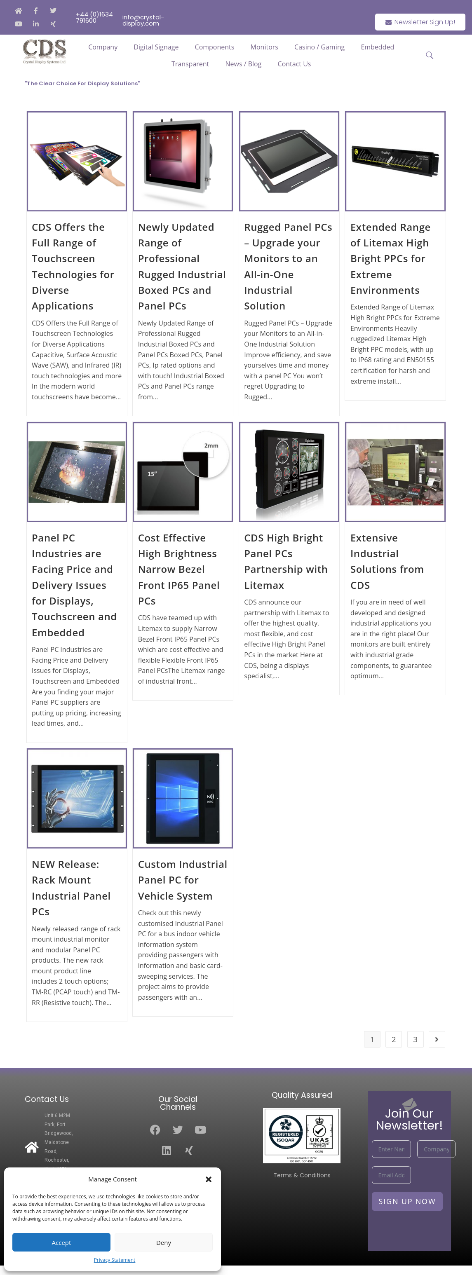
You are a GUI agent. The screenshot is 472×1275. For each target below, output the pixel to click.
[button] (208, 1179)
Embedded (377, 47)
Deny (163, 1242)
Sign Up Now (407, 1201)
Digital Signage (156, 47)
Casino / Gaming (319, 47)
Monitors (264, 47)
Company (102, 47)
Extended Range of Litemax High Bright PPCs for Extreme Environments (390, 258)
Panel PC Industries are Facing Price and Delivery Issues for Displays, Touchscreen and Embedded (74, 585)
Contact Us (294, 63)
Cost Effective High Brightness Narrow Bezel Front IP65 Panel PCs (179, 569)
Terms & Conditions (302, 1175)
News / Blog (243, 63)
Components (215, 47)
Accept (61, 1242)
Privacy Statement (115, 1259)
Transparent (190, 63)
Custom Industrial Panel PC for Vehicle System (183, 879)
